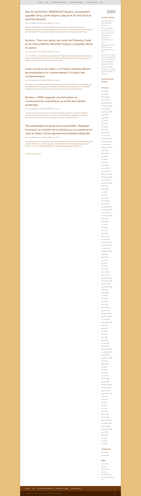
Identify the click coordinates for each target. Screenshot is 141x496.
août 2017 (104, 396)
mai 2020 (104, 299)
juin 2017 (104, 402)
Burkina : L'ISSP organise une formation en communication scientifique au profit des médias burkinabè (55, 101)
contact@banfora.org (35, 23)
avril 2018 (104, 373)
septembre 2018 (106, 358)
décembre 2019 (106, 313)
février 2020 (105, 307)
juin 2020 (104, 296)
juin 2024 (104, 156)
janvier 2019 (105, 346)
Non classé (56, 23)
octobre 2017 (105, 390)
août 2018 (104, 361)
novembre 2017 (106, 387)
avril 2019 (104, 337)
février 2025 (105, 133)
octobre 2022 (105, 213)
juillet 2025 (105, 118)
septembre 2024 (107, 147)
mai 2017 (104, 405)
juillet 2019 (104, 328)
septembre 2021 (106, 251)
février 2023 (105, 201)
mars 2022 (104, 233)
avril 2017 (104, 408)
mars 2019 (104, 340)
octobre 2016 (105, 426)
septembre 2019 (106, 322)
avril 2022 (104, 230)
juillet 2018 (104, 364)
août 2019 (104, 325)
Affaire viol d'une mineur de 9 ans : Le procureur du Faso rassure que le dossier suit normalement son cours (108, 35)
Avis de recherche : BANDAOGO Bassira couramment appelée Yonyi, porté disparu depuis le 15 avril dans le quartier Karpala (58, 16)
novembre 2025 (106, 106)
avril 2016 (104, 444)
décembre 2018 (106, 349)
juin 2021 (104, 260)
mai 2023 (104, 195)
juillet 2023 (105, 189)
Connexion (105, 464)
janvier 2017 (105, 417)
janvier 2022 (105, 239)
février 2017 (105, 414)
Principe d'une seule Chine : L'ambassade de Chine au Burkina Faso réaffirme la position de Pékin (108, 59)
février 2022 (105, 236)
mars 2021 (104, 269)
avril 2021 (104, 266)
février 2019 (105, 343)
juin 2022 (104, 224)
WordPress (58, 493)
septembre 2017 (106, 393)
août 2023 (104, 186)
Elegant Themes (38, 493)
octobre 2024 (105, 144)
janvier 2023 (105, 204)
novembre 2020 (106, 281)
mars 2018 (104, 376)
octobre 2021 (105, 248)
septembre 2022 (107, 216)
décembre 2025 (106, 103)
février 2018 (105, 379)
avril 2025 (104, 127)
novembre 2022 (106, 210)
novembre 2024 (106, 141)
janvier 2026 (105, 100)
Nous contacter (92, 2)
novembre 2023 (106, 177)
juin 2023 (104, 192)
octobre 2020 (105, 284)
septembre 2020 (107, 287)
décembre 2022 (106, 207)
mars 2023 (104, 198)
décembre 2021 (106, 242)
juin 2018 (104, 367)
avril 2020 (104, 301)
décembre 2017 (106, 384)
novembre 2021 (106, 245)
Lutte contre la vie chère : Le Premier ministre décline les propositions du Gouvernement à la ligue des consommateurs (58, 73)
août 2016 (104, 432)
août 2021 (104, 254)
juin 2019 (104, 331)
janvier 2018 (105, 382)
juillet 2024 (105, 153)
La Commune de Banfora (58, 2)
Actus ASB (104, 452)
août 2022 (104, 218)
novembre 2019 (106, 316)
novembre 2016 (106, 423)
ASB (46, 2)
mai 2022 (104, 227)
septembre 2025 (107, 112)
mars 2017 (104, 411)
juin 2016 (104, 438)
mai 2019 (104, 334)
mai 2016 (104, 441)
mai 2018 (104, 370)
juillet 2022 (105, 221)
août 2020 (104, 290)
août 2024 (104, 150)
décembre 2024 (106, 138)
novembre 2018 (106, 352)
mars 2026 (104, 94)
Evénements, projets (76, 2)
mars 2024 (104, 165)
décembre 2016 (106, 420)
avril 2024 (104, 162)
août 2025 (104, 115)
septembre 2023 (107, 183)
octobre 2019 (105, 319)
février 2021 (105, 272)
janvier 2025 (105, 135)
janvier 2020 (105, 310)
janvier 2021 (105, 275)
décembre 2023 (106, 174)
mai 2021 (104, 263)
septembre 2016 (106, 429)
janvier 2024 (105, 171)
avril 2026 (104, 91)
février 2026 (105, 97)
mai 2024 (104, 159)
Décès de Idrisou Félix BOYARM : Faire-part (107, 23)
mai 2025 (104, 124)
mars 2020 (104, 304)
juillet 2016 (104, 435)
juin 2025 (104, 121)
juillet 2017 (104, 399)
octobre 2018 (105, 355)
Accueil (40, 2)
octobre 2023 (105, 180)
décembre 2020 (106, 278)
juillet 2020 (105, 293)
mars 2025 (104, 130)
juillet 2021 (104, 257)
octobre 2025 (105, 109)
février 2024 (105, 168)
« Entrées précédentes (33, 154)
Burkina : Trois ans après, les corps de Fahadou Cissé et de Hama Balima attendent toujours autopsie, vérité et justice (59, 44)
